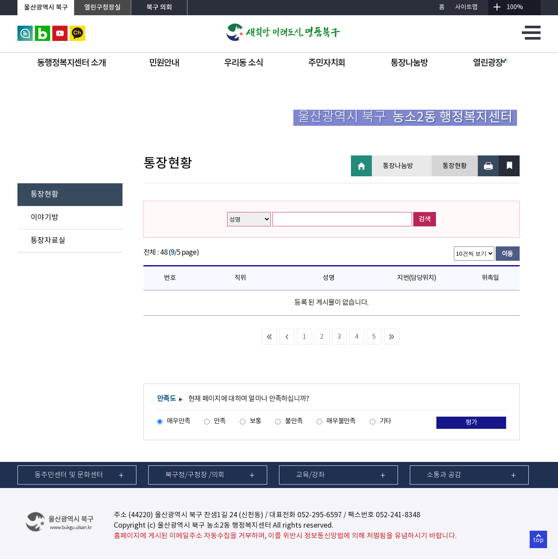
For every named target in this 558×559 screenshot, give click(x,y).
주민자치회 (326, 63)
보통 (256, 421)
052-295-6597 (319, 515)
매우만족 (178, 421)
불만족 (294, 421)
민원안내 (164, 63)
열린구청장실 (102, 7)
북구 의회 (159, 7)
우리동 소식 (243, 63)
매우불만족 (341, 421)
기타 (385, 421)
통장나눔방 (409, 63)
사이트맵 (466, 7)
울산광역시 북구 (46, 7)
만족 (220, 421)
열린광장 (490, 63)
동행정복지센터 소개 (71, 63)
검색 (424, 219)
